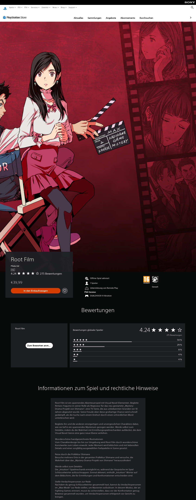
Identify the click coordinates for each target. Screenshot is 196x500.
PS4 (25, 7)
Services (34, 7)
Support (72, 7)
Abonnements (112, 15)
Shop (63, 7)
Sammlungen (79, 15)
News (54, 7)
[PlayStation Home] (5, 7)
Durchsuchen (130, 15)
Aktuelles (63, 15)
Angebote (95, 15)
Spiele (11, 7)
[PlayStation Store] (15, 15)
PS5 (19, 7)
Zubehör (45, 7)
